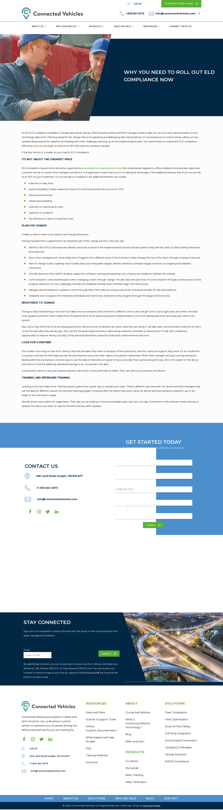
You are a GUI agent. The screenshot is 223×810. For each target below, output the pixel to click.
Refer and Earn (134, 741)
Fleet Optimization (176, 719)
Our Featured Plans (179, 3)
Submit (151, 525)
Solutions (91, 762)
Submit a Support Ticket (101, 719)
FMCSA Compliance (177, 761)
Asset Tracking (134, 775)
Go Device (131, 761)
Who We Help (124, 26)
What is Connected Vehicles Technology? (137, 723)
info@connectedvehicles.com (175, 13)
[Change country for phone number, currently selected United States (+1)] (118, 489)
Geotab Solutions (175, 754)
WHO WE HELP (125, 798)
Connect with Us (180, 26)
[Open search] (199, 13)
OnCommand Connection (181, 740)
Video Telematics (135, 782)
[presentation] (74, 654)
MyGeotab (131, 768)
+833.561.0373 (135, 13)
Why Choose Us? (68, 26)
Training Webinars (97, 755)
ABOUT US (70, 798)
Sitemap (126, 806)
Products (97, 26)
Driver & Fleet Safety (177, 726)
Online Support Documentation (101, 728)
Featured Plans (95, 712)
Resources (151, 26)
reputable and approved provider (102, 168)
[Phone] (153, 489)
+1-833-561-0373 (47, 487)
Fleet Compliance (176, 712)
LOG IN (137, 4)
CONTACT (171, 798)
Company (126, 470)
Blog (128, 734)
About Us (39, 26)
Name (124, 456)
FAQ (88, 748)
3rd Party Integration (178, 733)
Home (49, 798)
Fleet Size (126, 496)
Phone (124, 483)
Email (124, 510)
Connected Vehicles (137, 712)
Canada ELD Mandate (178, 747)
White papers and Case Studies (100, 739)
